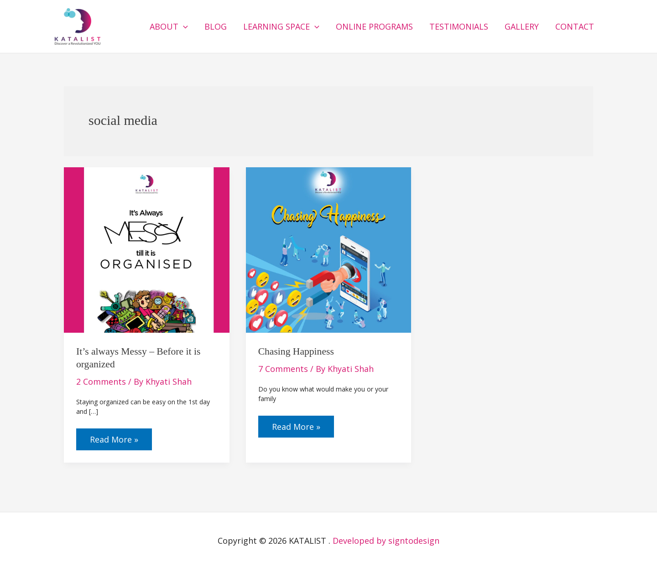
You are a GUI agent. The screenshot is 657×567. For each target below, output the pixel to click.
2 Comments (101, 381)
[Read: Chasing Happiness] (329, 248)
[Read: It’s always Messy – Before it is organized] (146, 248)
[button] (183, 26)
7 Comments (283, 368)
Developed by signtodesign (386, 540)
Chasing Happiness (296, 351)
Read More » (113, 436)
